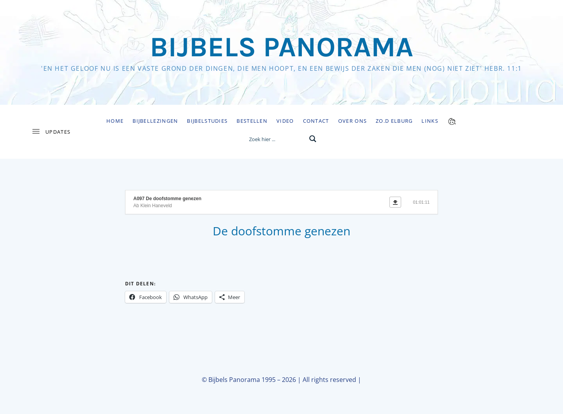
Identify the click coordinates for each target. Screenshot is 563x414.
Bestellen (252, 120)
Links (429, 120)
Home (115, 120)
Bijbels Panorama (281, 46)
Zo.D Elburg (394, 120)
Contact (316, 120)
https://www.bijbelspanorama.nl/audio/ (166, 263)
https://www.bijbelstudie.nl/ (236, 263)
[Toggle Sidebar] (50, 131)
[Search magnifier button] (312, 138)
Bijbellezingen (155, 120)
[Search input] (276, 139)
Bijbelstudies (207, 120)
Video (285, 120)
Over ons (352, 120)
